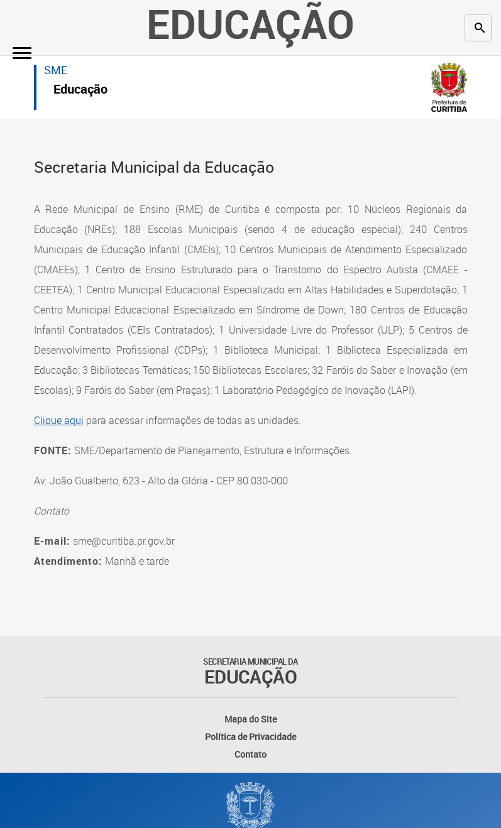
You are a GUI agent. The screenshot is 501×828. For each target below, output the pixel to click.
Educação (80, 90)
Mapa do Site (250, 719)
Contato (250, 754)
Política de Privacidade (250, 737)
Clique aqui (59, 420)
